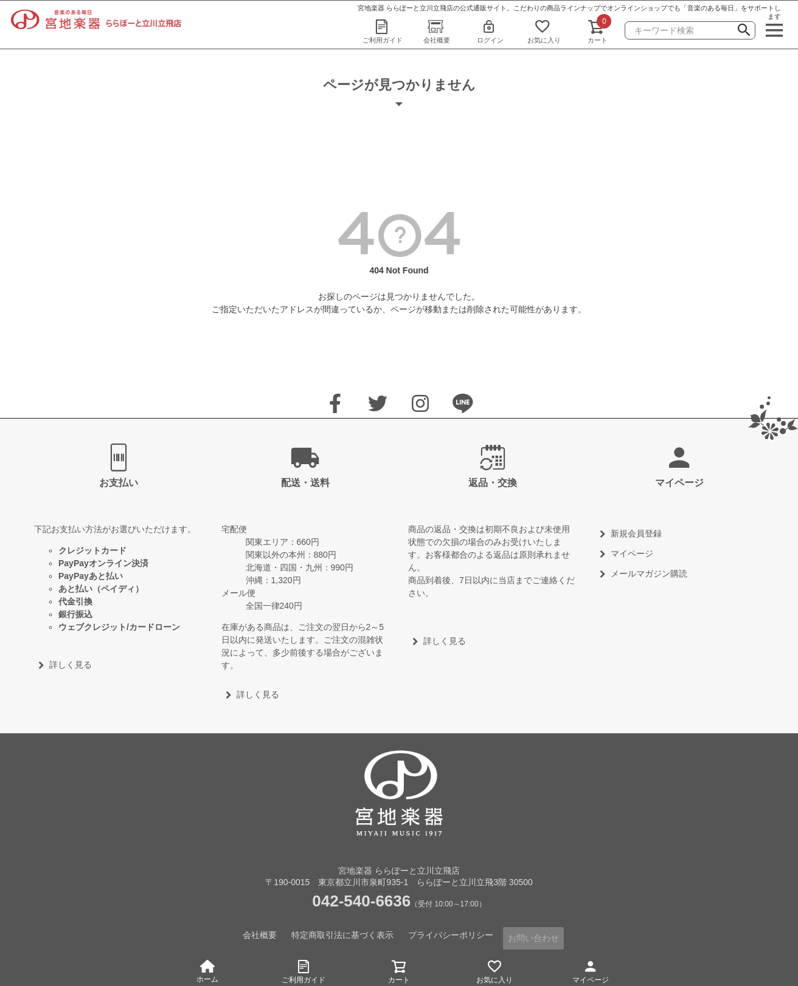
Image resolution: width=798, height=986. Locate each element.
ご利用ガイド (382, 31)
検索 (743, 31)
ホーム (207, 972)
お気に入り (544, 31)
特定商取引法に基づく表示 (343, 934)
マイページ (590, 970)
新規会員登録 (636, 533)
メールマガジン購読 (649, 573)
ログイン (490, 31)
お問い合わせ (534, 934)
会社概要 (436, 31)
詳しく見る (70, 664)
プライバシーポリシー (451, 934)
